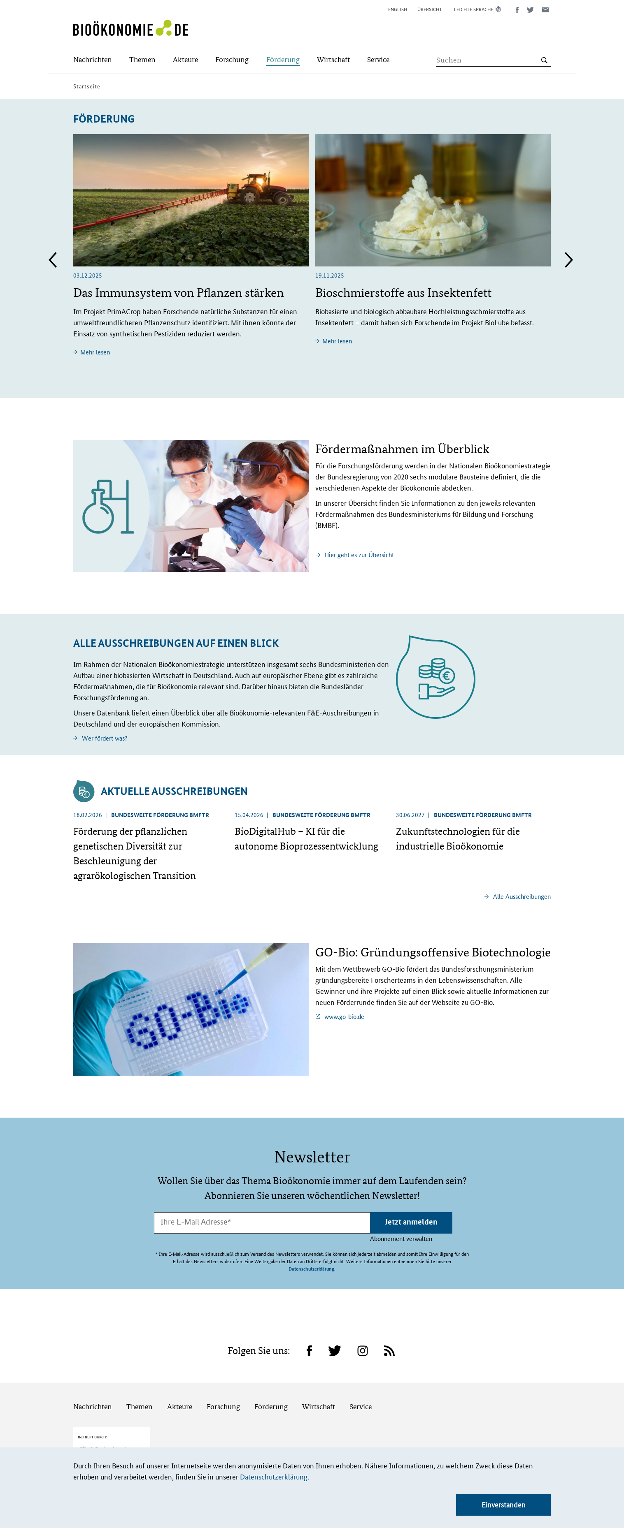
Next (569, 260)
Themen (139, 1377)
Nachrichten (92, 1377)
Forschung (223, 1377)
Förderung (271, 1377)
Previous (53, 260)
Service (360, 1377)
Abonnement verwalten (401, 1238)
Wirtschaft (318, 1377)
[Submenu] (92, 60)
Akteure (179, 1377)
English (397, 9)
